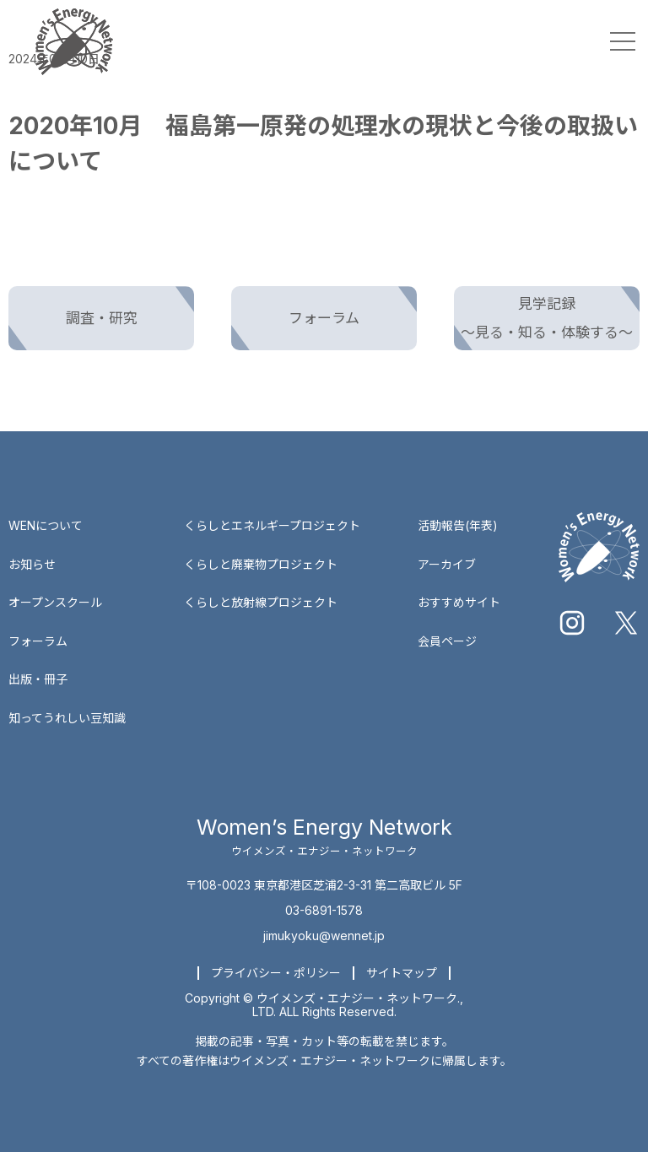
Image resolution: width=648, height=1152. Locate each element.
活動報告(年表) (458, 525)
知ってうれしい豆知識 (67, 718)
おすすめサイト (459, 602)
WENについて (45, 525)
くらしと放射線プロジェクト (261, 602)
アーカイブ (447, 564)
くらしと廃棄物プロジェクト (261, 564)
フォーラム (38, 641)
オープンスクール (55, 602)
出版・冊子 (38, 679)
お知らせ (32, 564)
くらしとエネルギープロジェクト (272, 525)
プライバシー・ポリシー (276, 972)
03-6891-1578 (324, 910)
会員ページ (447, 641)
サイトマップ (401, 972)
